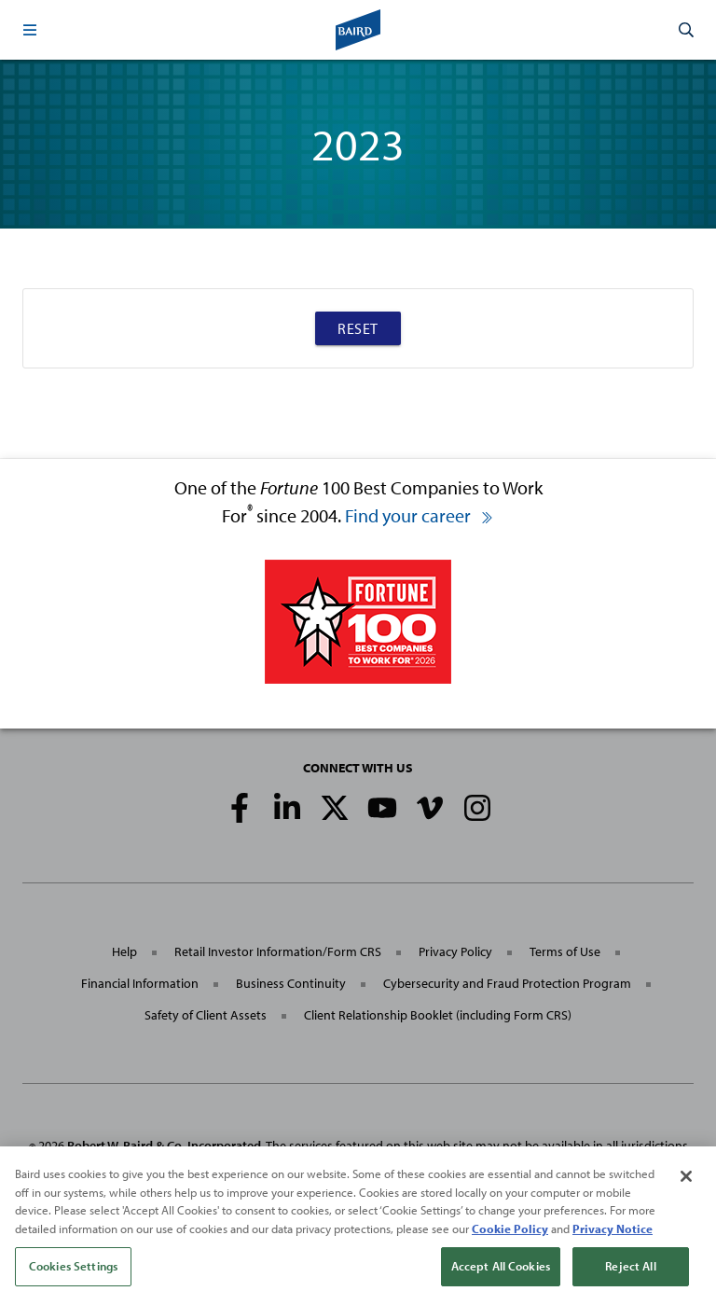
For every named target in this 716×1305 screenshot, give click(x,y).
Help (124, 951)
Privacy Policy (455, 951)
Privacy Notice (612, 1229)
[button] (30, 30)
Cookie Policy (510, 1229)
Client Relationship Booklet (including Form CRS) (437, 1015)
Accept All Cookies (500, 1267)
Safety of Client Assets (206, 1015)
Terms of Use (565, 951)
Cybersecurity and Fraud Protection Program (507, 983)
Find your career (419, 515)
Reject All (630, 1267)
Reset (358, 328)
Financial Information (140, 983)
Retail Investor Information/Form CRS (277, 951)
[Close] (686, 1178)
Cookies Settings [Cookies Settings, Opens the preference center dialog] (73, 1267)
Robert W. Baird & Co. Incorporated (164, 1145)
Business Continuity (291, 983)
